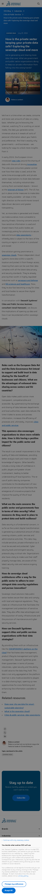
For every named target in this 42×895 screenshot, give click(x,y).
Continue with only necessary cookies (16, 840)
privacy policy (23, 876)
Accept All (9, 890)
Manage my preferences (14, 884)
